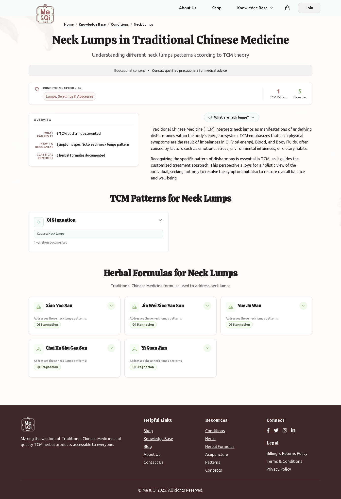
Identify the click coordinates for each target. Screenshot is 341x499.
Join (309, 8)
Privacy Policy (279, 469)
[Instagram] (285, 431)
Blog (148, 446)
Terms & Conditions (284, 461)
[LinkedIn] (293, 431)
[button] (160, 220)
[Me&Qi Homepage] (45, 14)
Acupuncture (216, 454)
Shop (217, 8)
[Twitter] (276, 431)
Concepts (213, 470)
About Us (187, 8)
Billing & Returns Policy (287, 453)
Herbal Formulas (220, 446)
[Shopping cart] (287, 8)
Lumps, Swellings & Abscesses (69, 96)
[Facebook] (268, 431)
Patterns (212, 462)
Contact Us (154, 462)
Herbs (210, 438)
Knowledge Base (158, 438)
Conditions (215, 430)
